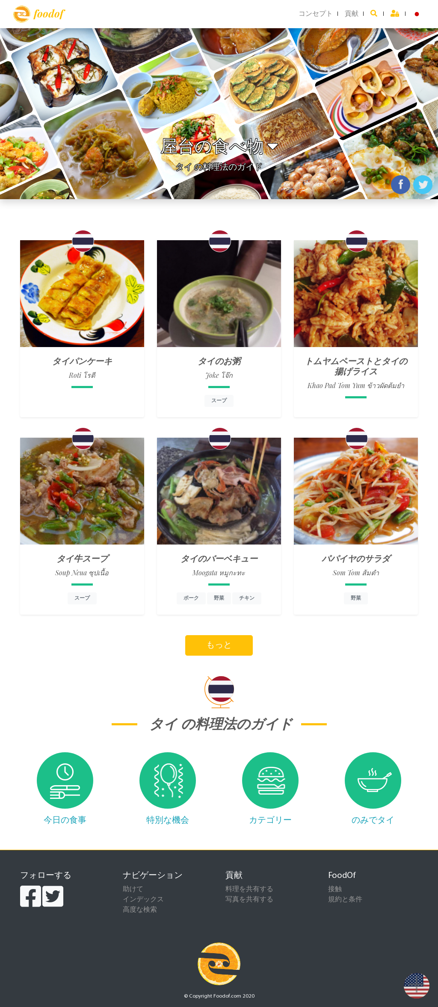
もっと (219, 645)
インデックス (143, 899)
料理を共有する (249, 889)
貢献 (351, 14)
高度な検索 (140, 910)
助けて (133, 889)
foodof (38, 14)
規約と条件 (345, 899)
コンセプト (316, 14)
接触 (335, 889)
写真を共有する (249, 899)
